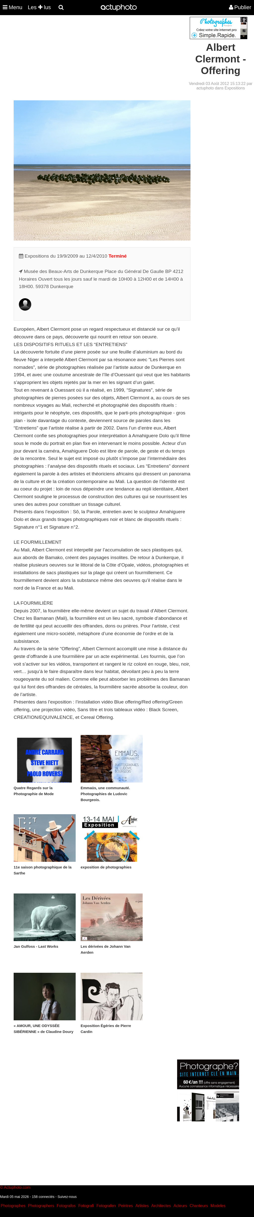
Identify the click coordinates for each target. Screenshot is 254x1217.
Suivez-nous (67, 1197)
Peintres (125, 1206)
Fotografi (86, 1206)
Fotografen (106, 1206)
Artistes (142, 1206)
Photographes (13, 1206)
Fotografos (66, 1206)
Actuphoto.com (17, 1187)
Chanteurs (199, 1206)
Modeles (217, 1206)
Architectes (161, 1206)
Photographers (41, 1206)
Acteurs (180, 1206)
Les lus (39, 7)
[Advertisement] (97, 51)
